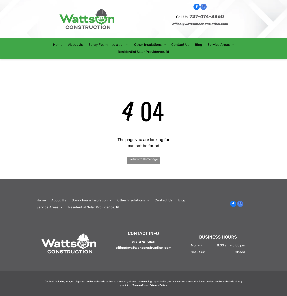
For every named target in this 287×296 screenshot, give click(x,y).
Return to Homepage (143, 159)
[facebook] (196, 7)
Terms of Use (140, 285)
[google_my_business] (203, 7)
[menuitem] (57, 44)
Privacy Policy (158, 285)
